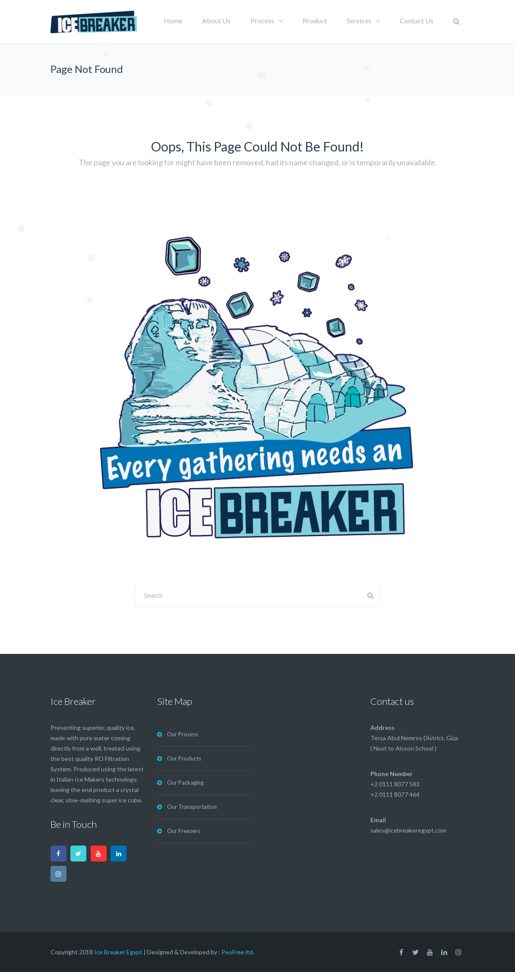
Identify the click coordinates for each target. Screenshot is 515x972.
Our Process (182, 734)
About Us (216, 20)
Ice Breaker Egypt (118, 952)
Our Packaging (185, 782)
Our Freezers (183, 830)
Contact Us (416, 20)
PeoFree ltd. (237, 952)
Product (315, 20)
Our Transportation (192, 806)
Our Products (184, 758)
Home (173, 20)
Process (262, 20)
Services (359, 20)
